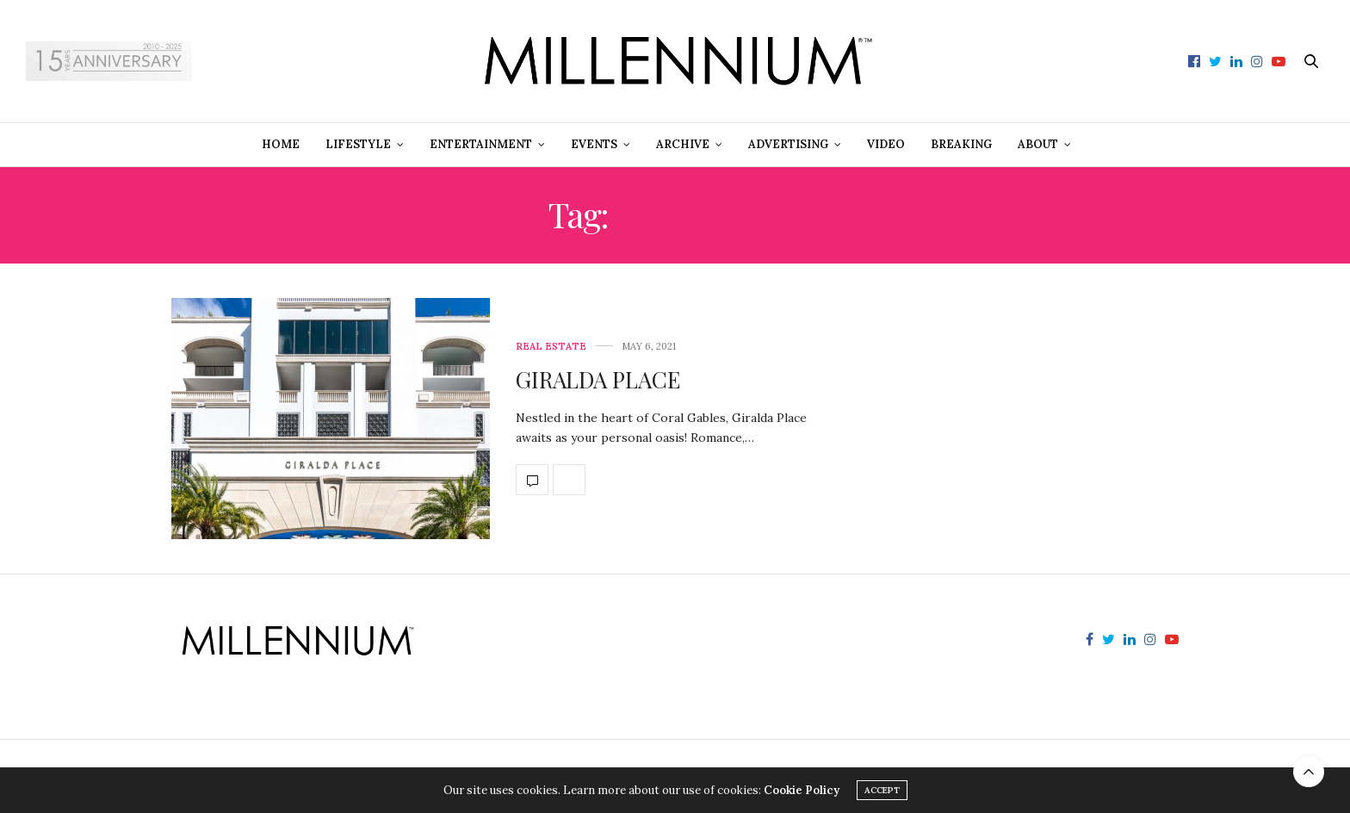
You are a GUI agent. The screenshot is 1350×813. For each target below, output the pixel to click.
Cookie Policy (801, 790)
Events (594, 144)
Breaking (961, 144)
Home (281, 144)
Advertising (788, 144)
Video (886, 144)
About (1038, 144)
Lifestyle (358, 144)
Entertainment (481, 144)
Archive (682, 144)
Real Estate (551, 346)
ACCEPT (882, 790)
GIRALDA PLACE (598, 379)
